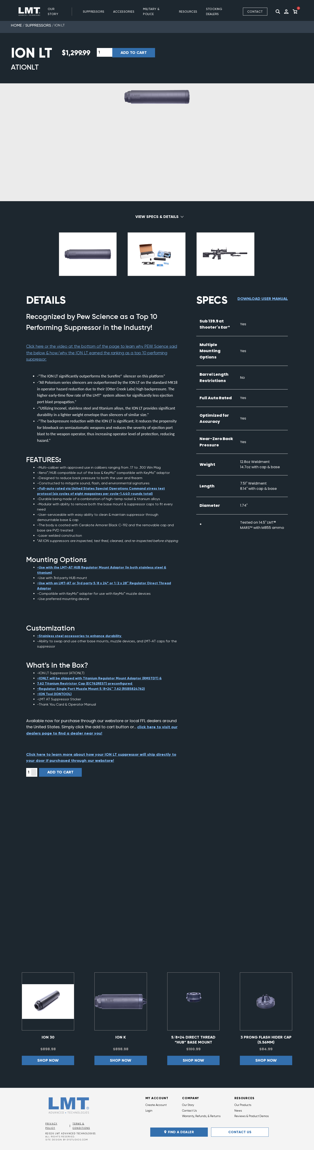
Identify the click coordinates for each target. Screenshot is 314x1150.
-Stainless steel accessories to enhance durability (79, 636)
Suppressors (38, 25)
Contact (255, 11)
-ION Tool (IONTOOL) (54, 694)
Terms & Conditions (81, 1126)
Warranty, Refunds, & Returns (201, 1116)
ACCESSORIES (124, 11)
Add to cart (134, 52)
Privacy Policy (51, 1126)
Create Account (156, 1105)
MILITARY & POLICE (151, 11)
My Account (156, 1098)
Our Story (53, 11)
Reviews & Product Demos (251, 1116)
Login (148, 1110)
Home (16, 25)
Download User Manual (262, 298)
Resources (244, 1098)
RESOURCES (188, 11)
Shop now (48, 1060)
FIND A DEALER (179, 1132)
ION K (120, 1037)
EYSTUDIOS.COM (77, 1139)
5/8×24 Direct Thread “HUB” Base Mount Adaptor (193, 1040)
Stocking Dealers (214, 11)
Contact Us (189, 1110)
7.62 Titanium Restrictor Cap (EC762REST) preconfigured (85, 683)
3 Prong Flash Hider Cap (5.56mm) (266, 1040)
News (238, 1110)
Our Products (242, 1105)
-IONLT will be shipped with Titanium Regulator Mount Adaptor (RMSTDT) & (99, 678)
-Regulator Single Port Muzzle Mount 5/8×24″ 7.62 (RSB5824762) (91, 689)
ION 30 (48, 1037)
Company (190, 1098)
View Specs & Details (157, 216)
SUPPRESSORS (93, 11)
